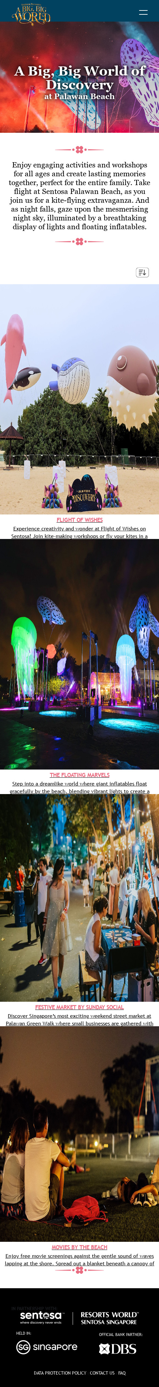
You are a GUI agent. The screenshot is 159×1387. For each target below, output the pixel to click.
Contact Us (102, 1373)
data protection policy (60, 1373)
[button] (143, 13)
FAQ (121, 1373)
